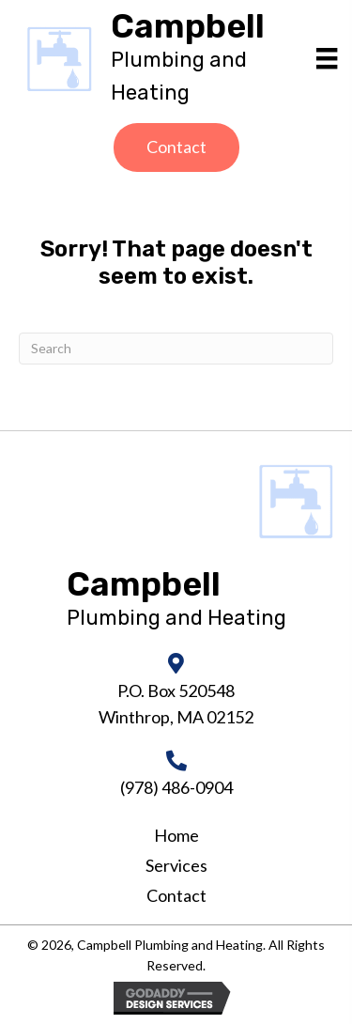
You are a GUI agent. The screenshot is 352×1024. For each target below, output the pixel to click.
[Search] (176, 349)
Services (176, 865)
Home (176, 835)
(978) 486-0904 (176, 787)
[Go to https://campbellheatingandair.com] (205, 59)
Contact (176, 895)
